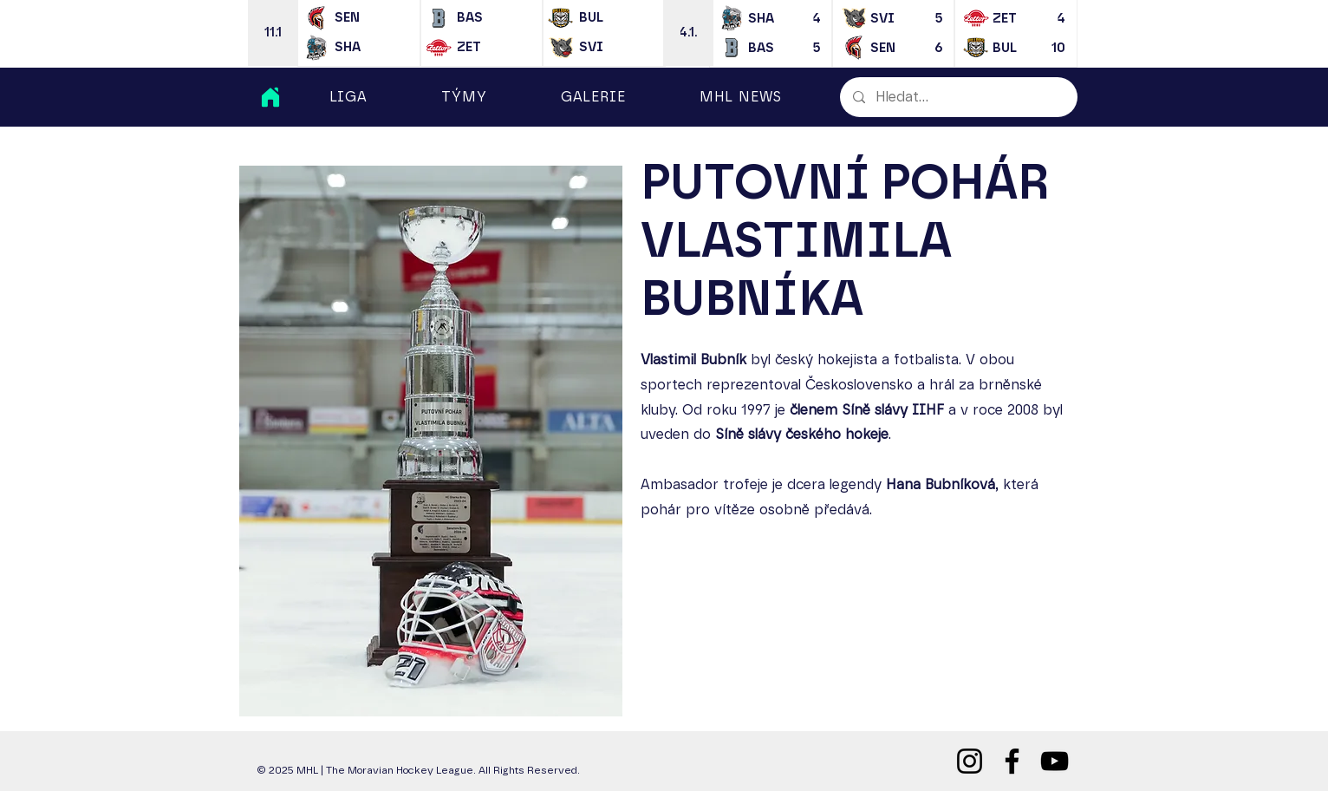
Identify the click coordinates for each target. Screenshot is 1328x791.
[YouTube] (1054, 761)
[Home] (270, 97)
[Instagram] (969, 761)
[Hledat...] (958, 97)
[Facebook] (1012, 761)
